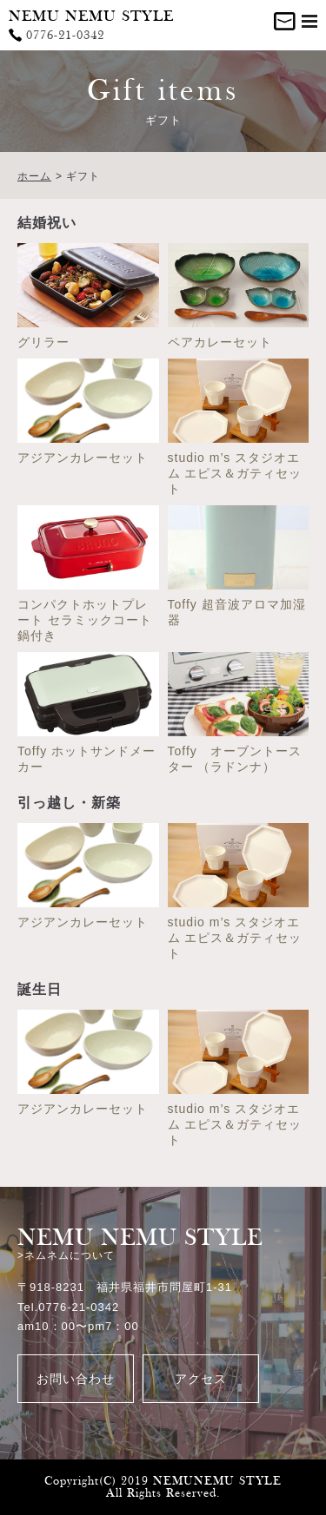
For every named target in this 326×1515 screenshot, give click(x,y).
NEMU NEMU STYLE (91, 16)
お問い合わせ (76, 1379)
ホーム (34, 176)
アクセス (201, 1379)
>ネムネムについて (66, 1255)
